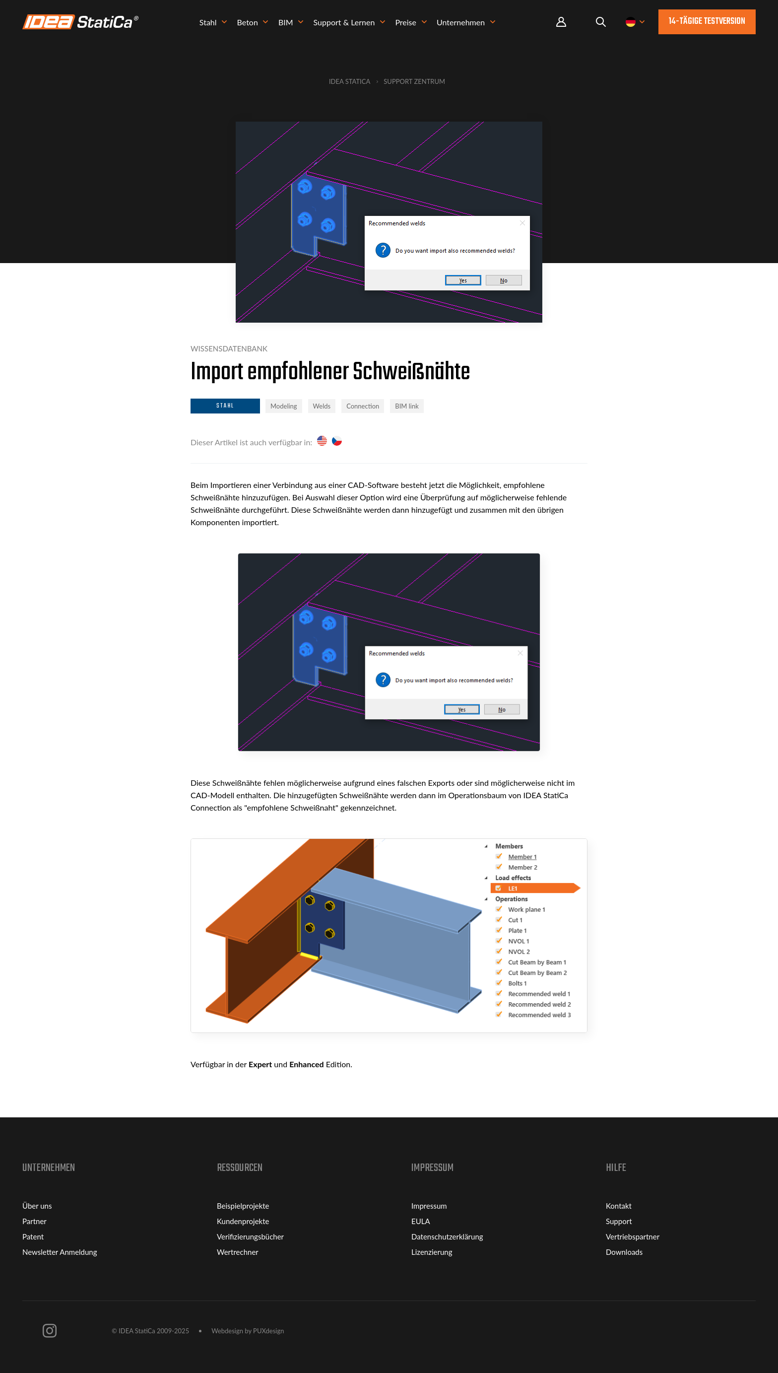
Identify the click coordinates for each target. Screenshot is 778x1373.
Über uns (37, 1205)
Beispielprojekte (243, 1205)
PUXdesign (268, 1331)
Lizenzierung (432, 1251)
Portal (561, 22)
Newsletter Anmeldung (59, 1251)
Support (619, 1221)
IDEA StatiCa (349, 81)
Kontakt (619, 1205)
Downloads (624, 1251)
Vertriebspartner (632, 1236)
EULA (420, 1221)
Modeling (283, 406)
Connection (362, 406)
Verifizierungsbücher (250, 1236)
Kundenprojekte (243, 1221)
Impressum (429, 1205)
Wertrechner (238, 1251)
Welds (322, 406)
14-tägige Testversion (707, 21)
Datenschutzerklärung (447, 1236)
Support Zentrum (414, 81)
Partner (34, 1221)
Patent (33, 1236)
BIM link (407, 406)
